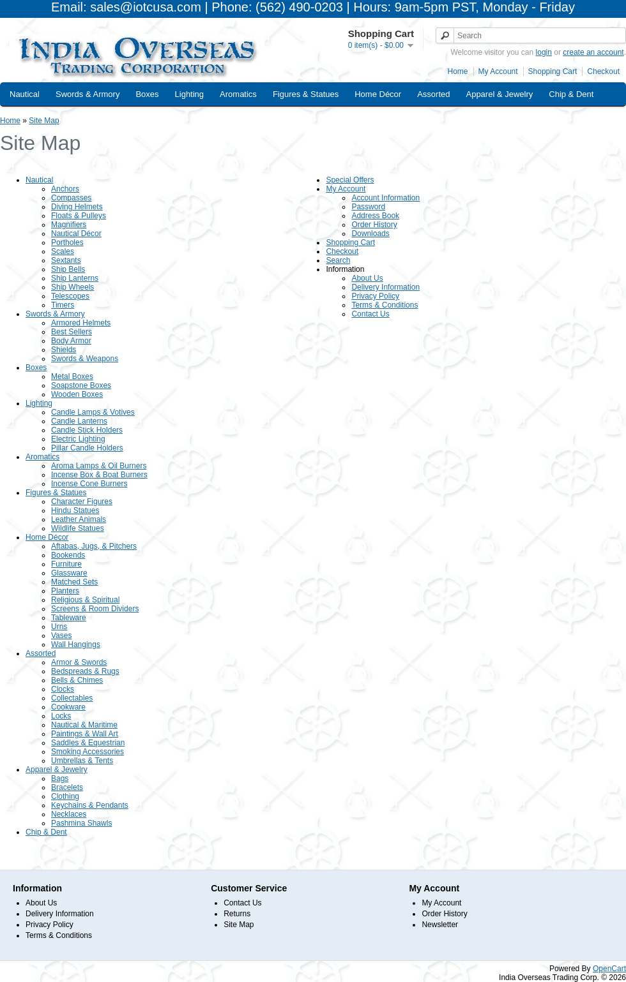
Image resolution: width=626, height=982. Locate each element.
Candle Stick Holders (87, 430)
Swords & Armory (87, 94)
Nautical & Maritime (84, 724)
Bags (59, 778)
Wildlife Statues (77, 528)
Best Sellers (71, 331)
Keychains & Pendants (89, 805)
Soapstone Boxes (81, 385)
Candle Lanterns (79, 421)
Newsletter (440, 924)
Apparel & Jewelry (499, 94)
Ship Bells (68, 269)
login (544, 52)
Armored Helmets (81, 322)
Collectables (72, 698)
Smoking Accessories (87, 751)
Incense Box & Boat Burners (99, 474)
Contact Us (370, 313)
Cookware (68, 707)
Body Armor (71, 340)
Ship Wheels (72, 287)
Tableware (68, 617)
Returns (237, 913)
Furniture (66, 564)
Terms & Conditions (384, 305)
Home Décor (378, 94)
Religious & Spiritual (85, 599)
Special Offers (350, 179)
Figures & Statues (306, 94)
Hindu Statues (75, 510)
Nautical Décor (76, 233)
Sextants (66, 260)
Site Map (44, 120)
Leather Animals (78, 519)
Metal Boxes (72, 376)
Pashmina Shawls (81, 823)
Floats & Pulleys (78, 215)
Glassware (69, 573)
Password (368, 206)
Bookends (68, 555)
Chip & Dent (571, 94)
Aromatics (238, 94)
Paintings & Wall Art (84, 733)
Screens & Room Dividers (95, 608)
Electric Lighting (78, 439)
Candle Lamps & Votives (93, 412)
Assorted (433, 94)
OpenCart (609, 968)
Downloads (370, 233)
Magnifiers (68, 224)
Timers (62, 305)
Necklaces (68, 814)
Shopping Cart (552, 71)
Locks (61, 715)
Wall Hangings (75, 644)
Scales (62, 251)
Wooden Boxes (77, 394)
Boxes (146, 94)
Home (458, 71)
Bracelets (67, 787)
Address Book (375, 215)
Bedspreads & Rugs (85, 671)
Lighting (189, 94)
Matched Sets (74, 581)
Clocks (62, 689)
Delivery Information (385, 287)
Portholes (67, 242)
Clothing (65, 796)
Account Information (385, 197)
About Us (367, 278)
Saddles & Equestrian (88, 742)
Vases (61, 635)
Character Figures (81, 501)
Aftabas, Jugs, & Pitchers (94, 546)
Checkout (603, 71)
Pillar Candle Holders (87, 447)
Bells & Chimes (77, 680)
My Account (498, 71)
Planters (65, 590)
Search (338, 260)
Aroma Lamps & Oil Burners (98, 465)
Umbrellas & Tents (82, 760)
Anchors (65, 188)
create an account (593, 52)
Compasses (71, 197)
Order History (374, 224)
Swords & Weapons (84, 358)
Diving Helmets (77, 206)
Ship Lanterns (74, 278)
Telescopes (70, 296)
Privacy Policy (375, 296)
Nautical (25, 94)
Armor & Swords (79, 662)
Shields (63, 349)
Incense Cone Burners (89, 483)
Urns (59, 626)
